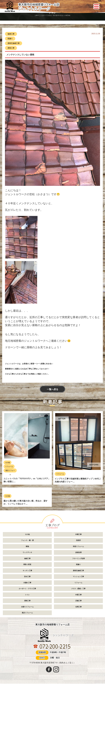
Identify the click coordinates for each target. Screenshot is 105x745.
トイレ (27, 649)
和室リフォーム (78, 600)
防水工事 (27, 631)
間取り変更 (27, 619)
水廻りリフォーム (27, 661)
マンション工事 (78, 631)
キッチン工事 (27, 625)
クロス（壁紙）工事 (78, 643)
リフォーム (9, 466)
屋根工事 (11, 48)
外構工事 (78, 588)
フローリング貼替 (78, 613)
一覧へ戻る (52, 389)
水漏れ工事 (27, 637)
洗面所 (78, 594)
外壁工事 (78, 649)
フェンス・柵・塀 (27, 594)
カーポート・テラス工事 (27, 643)
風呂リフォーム (10, 471)
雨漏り (10, 39)
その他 (7, 462)
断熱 (27, 600)
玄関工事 (78, 661)
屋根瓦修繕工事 (14, 43)
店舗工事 (78, 655)
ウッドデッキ (27, 606)
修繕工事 (11, 34)
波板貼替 (78, 606)
